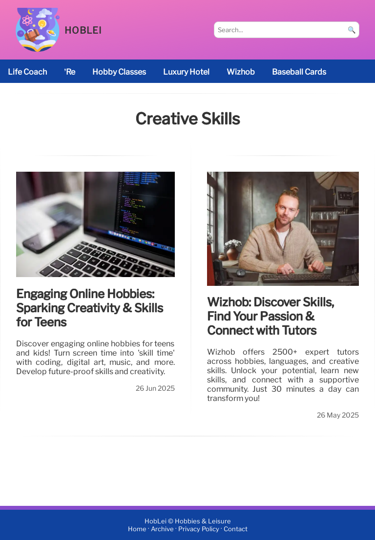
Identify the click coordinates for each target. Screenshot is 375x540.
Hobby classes (119, 72)
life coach (27, 72)
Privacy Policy (198, 529)
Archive (162, 529)
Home (137, 529)
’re (69, 72)
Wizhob (241, 72)
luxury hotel (186, 72)
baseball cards (299, 72)
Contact (236, 529)
